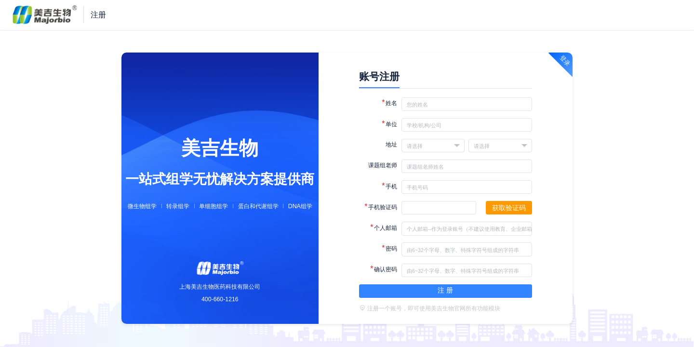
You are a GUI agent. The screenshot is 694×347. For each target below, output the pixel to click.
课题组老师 (382, 165)
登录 (565, 60)
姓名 (389, 102)
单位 (389, 124)
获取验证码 (509, 208)
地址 (391, 144)
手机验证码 (380, 206)
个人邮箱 (383, 227)
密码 (389, 248)
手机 (389, 186)
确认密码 (383, 269)
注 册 (445, 290)
